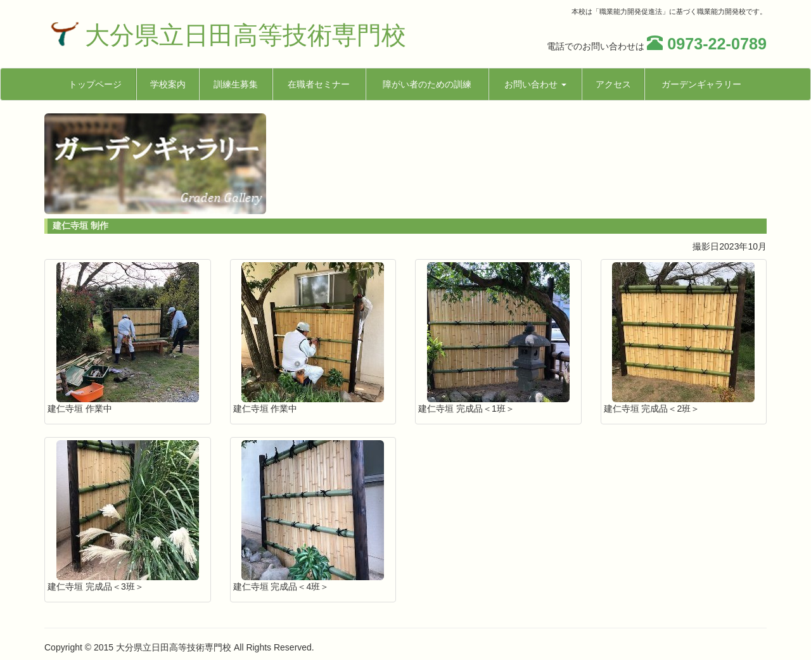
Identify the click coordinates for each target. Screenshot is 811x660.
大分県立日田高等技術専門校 (245, 35)
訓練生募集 (236, 84)
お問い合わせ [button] (535, 84)
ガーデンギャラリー (701, 84)
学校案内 (168, 84)
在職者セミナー (319, 84)
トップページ (95, 84)
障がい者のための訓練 (427, 84)
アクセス (613, 84)
